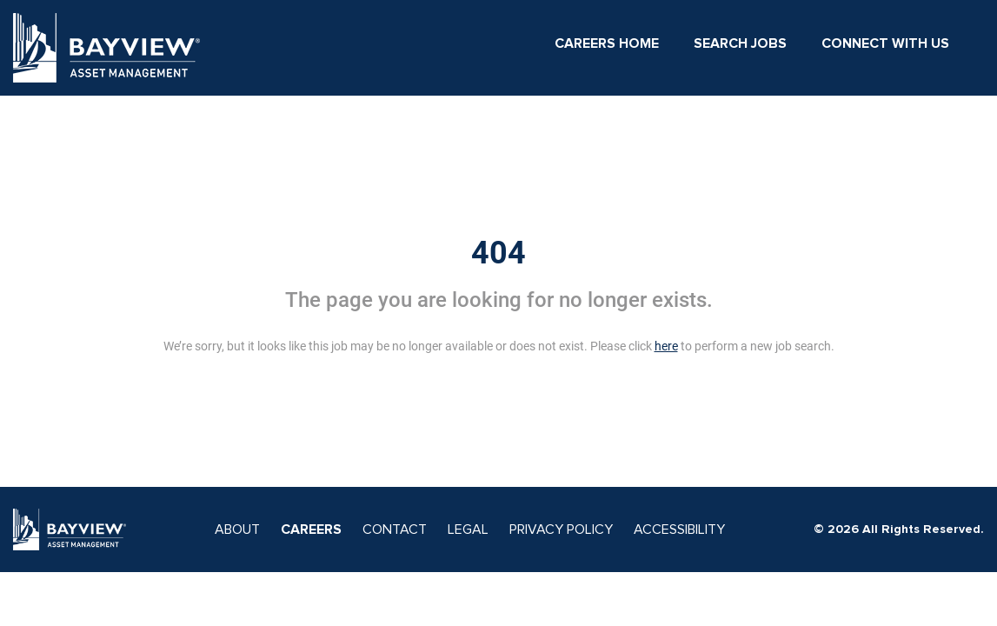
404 (498, 253)
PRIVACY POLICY (561, 529)
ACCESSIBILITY (679, 529)
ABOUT (237, 529)
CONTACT (394, 529)
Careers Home (607, 43)
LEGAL (468, 529)
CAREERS (311, 529)
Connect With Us (885, 43)
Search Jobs (740, 43)
